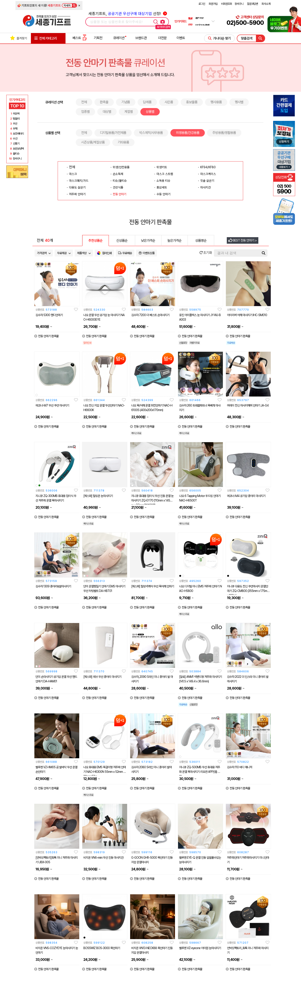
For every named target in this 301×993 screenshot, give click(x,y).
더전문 (162, 38)
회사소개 (266, 3)
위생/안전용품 (121, 167)
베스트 (79, 37)
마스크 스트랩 (164, 174)
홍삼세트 (161, 187)
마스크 (73, 174)
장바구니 (239, 3)
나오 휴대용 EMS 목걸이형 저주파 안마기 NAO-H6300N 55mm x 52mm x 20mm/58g (104, 771)
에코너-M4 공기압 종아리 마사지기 (246, 496)
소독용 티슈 (163, 180)
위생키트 (161, 167)
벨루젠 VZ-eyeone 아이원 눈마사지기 (200, 948)
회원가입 (213, 3)
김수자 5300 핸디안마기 (49, 315)
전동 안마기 (119, 194)
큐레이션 (118, 38)
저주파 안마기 (77, 194)
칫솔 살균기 (207, 180)
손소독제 (118, 174)
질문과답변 (252, 3)
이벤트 (181, 38)
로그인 (201, 3)
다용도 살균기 (77, 187)
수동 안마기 (163, 194)
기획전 (98, 38)
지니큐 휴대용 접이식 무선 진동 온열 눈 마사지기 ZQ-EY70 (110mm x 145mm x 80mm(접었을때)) (152, 500)
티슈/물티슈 (120, 180)
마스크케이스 (208, 174)
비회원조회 (226, 3)
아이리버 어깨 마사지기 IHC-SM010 (247, 315)
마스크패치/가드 (78, 180)
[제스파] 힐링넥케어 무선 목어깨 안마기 (152, 586)
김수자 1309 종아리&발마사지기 (53, 586)
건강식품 (118, 187)
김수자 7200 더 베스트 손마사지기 (150, 315)
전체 (72, 167)
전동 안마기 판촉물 (46, 336)
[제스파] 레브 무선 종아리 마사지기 (102, 676)
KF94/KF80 (208, 167)
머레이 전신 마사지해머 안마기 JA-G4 (248, 405)
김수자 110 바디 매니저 (239, 767)
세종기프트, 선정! (127, 13)
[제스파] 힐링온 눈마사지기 (98, 496)
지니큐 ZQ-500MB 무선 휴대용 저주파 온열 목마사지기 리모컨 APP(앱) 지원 (199, 771)
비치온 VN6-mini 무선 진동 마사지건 (103, 857)
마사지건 (205, 187)
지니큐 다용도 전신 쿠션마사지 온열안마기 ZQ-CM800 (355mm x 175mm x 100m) (248, 591)
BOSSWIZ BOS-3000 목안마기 (101, 948)
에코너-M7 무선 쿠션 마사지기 (52, 405)
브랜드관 (141, 38)
